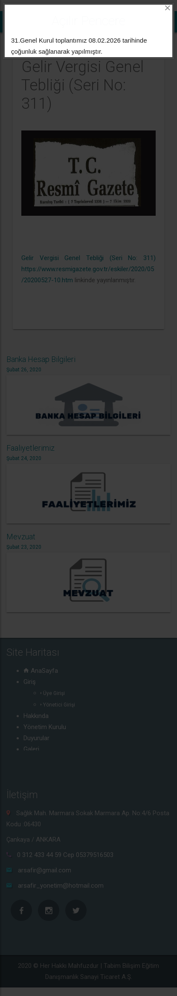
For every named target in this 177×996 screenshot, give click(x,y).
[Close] (167, 8)
